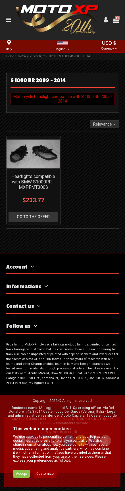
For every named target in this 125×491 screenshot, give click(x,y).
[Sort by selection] (104, 124)
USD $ (109, 46)
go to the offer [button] (33, 216)
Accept (21, 474)
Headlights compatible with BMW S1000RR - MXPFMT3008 (33, 182)
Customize (45, 474)
